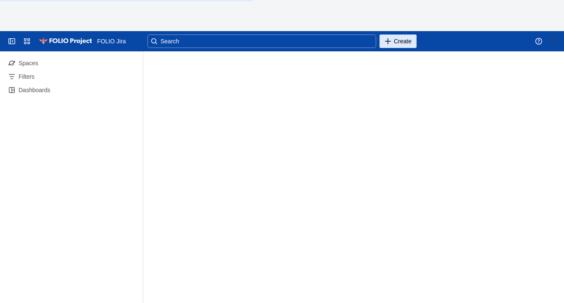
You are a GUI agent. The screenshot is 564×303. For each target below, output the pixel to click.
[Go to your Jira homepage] (65, 41)
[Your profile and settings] (553, 41)
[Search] (261, 41)
